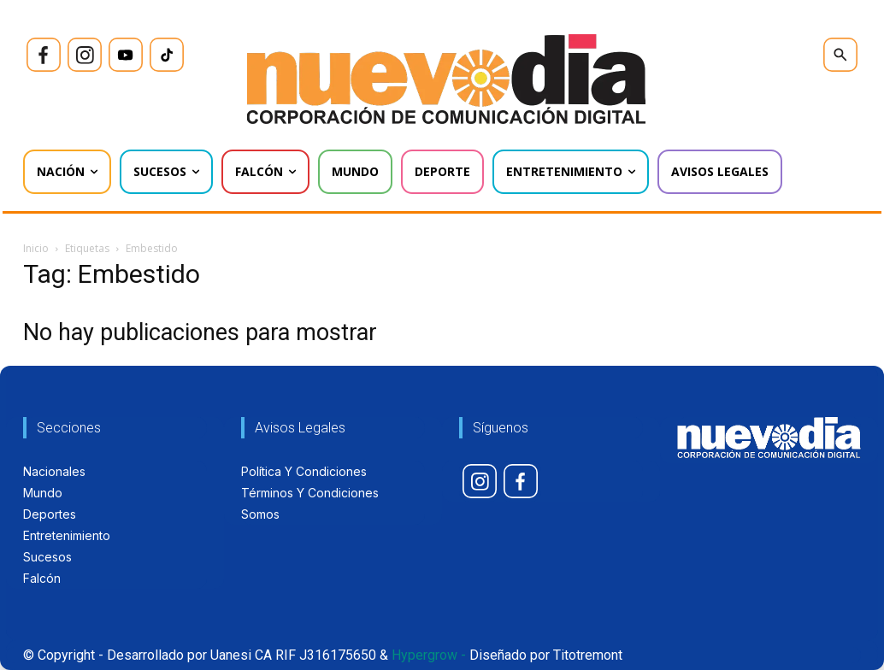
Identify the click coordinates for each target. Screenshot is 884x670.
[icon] (43, 54)
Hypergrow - (429, 655)
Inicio (36, 248)
